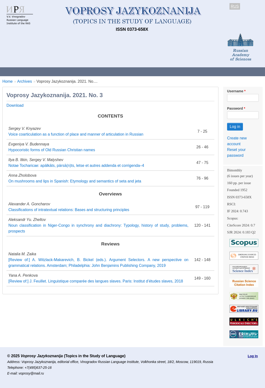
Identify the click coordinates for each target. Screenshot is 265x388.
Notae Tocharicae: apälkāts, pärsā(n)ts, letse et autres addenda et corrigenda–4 (76, 165)
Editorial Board (225, 71)
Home (7, 81)
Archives (163, 71)
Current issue (135, 71)
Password (235, 108)
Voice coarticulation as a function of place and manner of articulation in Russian (75, 134)
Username (235, 91)
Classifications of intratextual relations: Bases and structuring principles (68, 210)
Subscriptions (192, 71)
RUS (235, 6)
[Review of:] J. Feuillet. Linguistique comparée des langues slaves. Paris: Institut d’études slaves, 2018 (95, 281)
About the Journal (20, 71)
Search (254, 71)
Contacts (52, 71)
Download (15, 105)
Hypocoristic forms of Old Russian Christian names (51, 150)
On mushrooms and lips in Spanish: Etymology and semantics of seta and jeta (74, 181)
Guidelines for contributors (91, 71)
